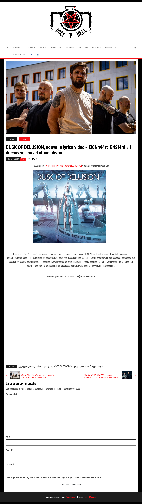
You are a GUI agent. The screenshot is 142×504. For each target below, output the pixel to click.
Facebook (31, 54)
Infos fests (96, 47)
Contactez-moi (19, 54)
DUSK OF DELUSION (63, 366)
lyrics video (78, 366)
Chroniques (69, 47)
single (100, 366)
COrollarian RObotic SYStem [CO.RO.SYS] (64, 165)
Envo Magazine (90, 497)
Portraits (43, 47)
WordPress (70, 497)
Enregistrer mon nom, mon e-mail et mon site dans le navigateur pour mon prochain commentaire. (54, 477)
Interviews (83, 47)
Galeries (16, 47)
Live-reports (30, 47)
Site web (10, 464)
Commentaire (13, 394)
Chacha (34, 159)
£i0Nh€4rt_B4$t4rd (26, 366)
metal (87, 366)
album (39, 366)
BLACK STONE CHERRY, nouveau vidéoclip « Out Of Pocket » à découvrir (101, 376)
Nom (9, 436)
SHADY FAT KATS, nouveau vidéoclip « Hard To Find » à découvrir (37, 376)
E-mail (9, 450)
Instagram (38, 54)
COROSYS (48, 366)
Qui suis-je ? (110, 47)
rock (94, 366)
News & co (56, 47)
